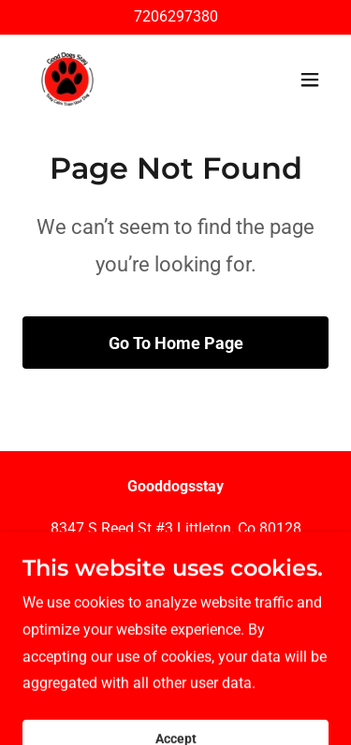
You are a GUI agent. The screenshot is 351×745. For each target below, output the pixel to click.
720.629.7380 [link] (176, 570)
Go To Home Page (176, 343)
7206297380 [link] (176, 16)
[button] (310, 79)
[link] (67, 79)
